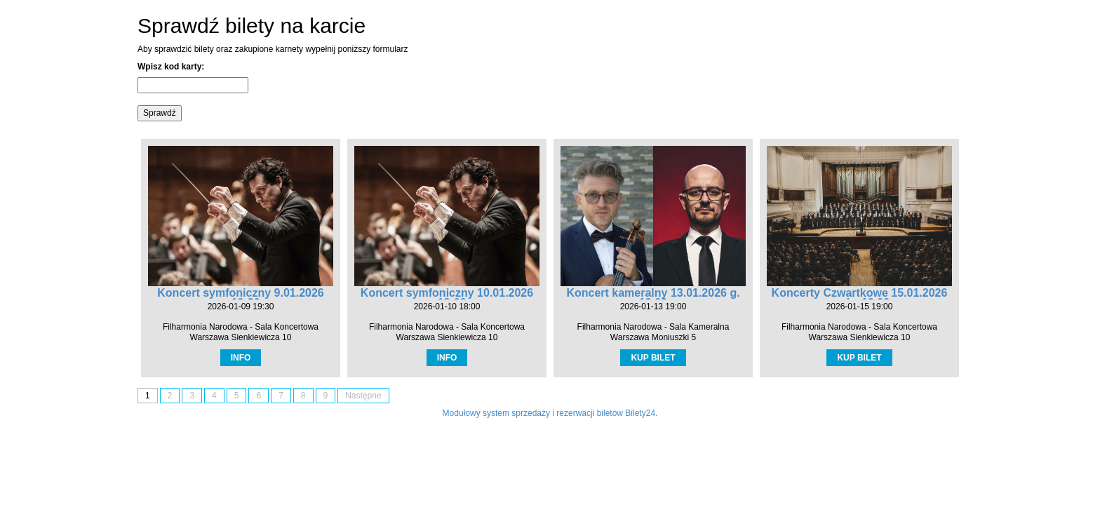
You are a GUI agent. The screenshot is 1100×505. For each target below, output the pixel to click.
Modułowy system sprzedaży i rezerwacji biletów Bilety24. (550, 413)
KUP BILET (653, 358)
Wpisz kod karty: (171, 67)
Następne (363, 395)
